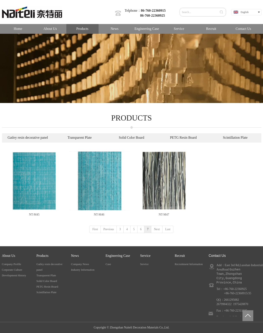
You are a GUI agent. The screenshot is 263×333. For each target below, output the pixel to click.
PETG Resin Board (47, 286)
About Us (8, 255)
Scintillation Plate (47, 292)
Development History (14, 275)
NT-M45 (34, 214)
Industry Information (83, 269)
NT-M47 (164, 214)
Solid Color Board (47, 281)
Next (157, 229)
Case (108, 264)
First (95, 229)
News (75, 255)
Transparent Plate (46, 275)
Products (43, 255)
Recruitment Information (189, 264)
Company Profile (11, 264)
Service (145, 255)
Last (167, 229)
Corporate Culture (12, 269)
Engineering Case (118, 255)
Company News (80, 264)
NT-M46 (99, 214)
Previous (108, 229)
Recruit (180, 255)
